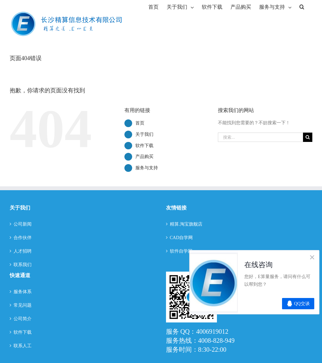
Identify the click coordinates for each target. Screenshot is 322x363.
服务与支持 (146, 167)
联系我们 (23, 264)
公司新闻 (23, 224)
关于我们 (144, 134)
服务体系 (23, 291)
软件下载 (144, 145)
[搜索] (301, 6)
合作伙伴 (23, 237)
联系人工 (23, 345)
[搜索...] (260, 137)
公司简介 (23, 318)
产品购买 (144, 156)
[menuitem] (153, 6)
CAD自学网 (181, 237)
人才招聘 (23, 251)
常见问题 (23, 305)
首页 (139, 123)
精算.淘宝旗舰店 (186, 224)
